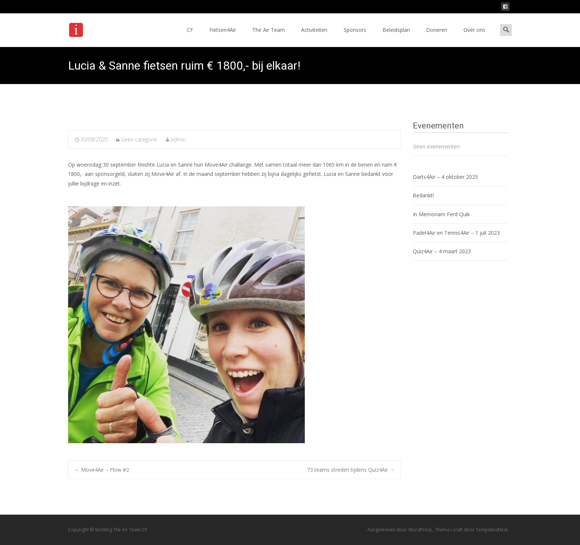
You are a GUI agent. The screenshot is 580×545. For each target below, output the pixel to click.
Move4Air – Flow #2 (101, 469)
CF (190, 36)
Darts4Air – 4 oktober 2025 (445, 176)
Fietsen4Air (222, 36)
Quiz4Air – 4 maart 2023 (442, 251)
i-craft (457, 529)
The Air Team (268, 36)
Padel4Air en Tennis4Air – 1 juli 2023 (456, 232)
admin (178, 139)
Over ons (474, 36)
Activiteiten (314, 36)
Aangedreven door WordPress (400, 529)
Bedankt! (423, 195)
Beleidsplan (396, 36)
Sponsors (355, 36)
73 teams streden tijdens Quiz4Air (351, 469)
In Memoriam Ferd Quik (441, 214)
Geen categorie (139, 139)
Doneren (436, 36)
